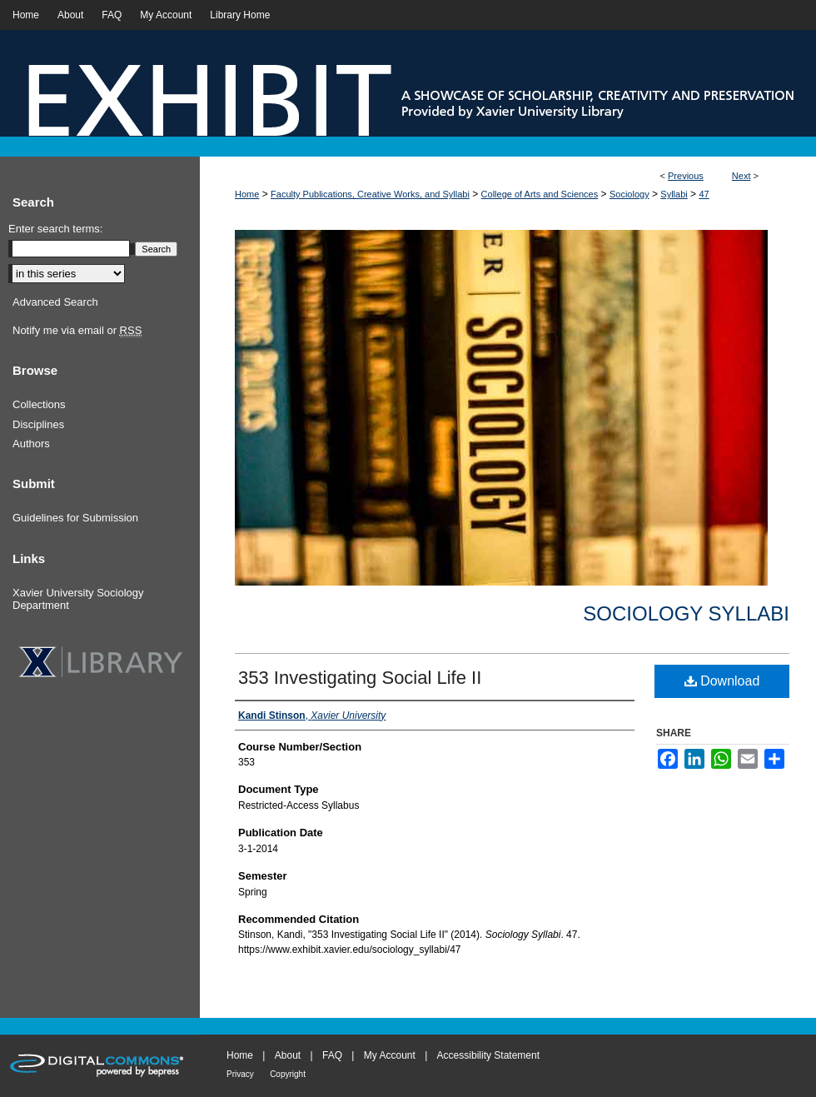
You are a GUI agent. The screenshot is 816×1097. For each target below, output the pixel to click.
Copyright (288, 1074)
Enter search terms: (55, 228)
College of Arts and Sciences (540, 194)
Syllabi (673, 194)
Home (247, 194)
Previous (686, 176)
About (288, 1055)
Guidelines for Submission (75, 517)
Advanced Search (55, 302)
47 (704, 194)
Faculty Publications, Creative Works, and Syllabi (370, 194)
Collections (39, 404)
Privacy (240, 1074)
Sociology (629, 194)
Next (741, 176)
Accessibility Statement (488, 1055)
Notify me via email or (77, 330)
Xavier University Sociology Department (78, 599)
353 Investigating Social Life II (359, 677)
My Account (389, 1055)
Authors (31, 443)
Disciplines (38, 424)
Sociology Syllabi (686, 613)
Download (722, 681)
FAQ (332, 1055)
